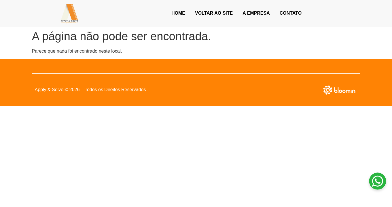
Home (178, 13)
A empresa (256, 13)
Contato (291, 13)
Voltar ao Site (214, 13)
